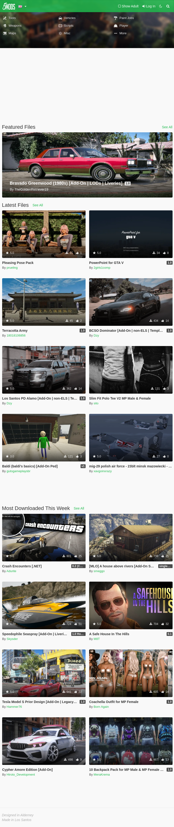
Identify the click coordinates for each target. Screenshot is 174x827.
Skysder (12, 639)
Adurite (11, 571)
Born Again (101, 706)
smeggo (99, 571)
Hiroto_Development (21, 774)
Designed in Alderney (18, 815)
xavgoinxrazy (103, 471)
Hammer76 (14, 706)
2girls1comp (102, 267)
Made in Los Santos (16, 820)
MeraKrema (102, 774)
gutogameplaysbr (19, 471)
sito (96, 403)
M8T (97, 639)
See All (167, 127)
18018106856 (16, 335)
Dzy (96, 335)
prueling (12, 267)
